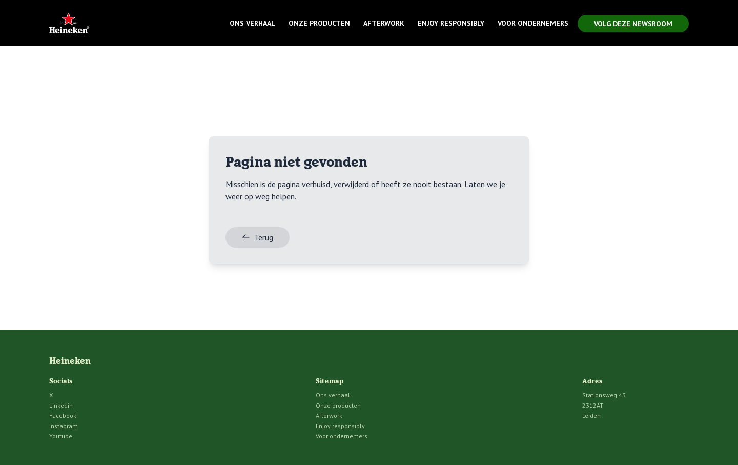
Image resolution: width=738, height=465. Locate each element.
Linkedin (61, 405)
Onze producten (319, 23)
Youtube (60, 436)
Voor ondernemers (533, 23)
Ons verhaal (252, 23)
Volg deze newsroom (633, 23)
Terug (257, 237)
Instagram (63, 426)
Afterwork (383, 23)
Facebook (62, 415)
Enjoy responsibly (451, 23)
